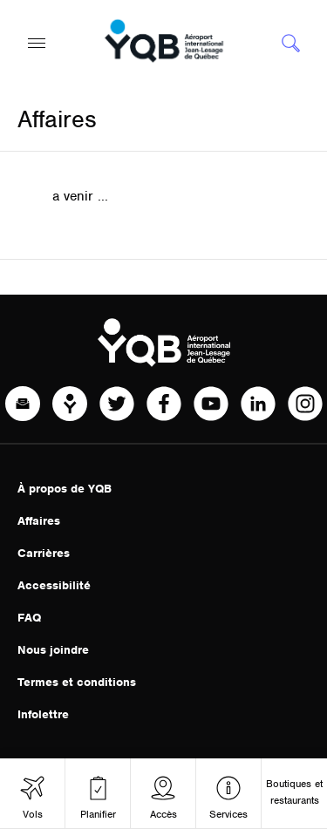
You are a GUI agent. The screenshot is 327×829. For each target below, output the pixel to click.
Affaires (38, 520)
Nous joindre (53, 649)
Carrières (43, 553)
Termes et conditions (76, 682)
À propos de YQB (64, 488)
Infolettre (43, 714)
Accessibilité (54, 585)
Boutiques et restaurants (294, 792)
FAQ (29, 617)
